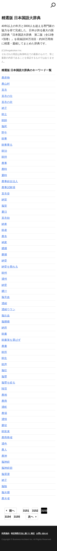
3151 (26, 510)
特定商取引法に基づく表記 (23, 533)
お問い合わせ (42, 533)
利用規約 (5, 533)
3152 (35, 510)
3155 (17, 516)
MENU (4, 5)
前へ (12, 510)
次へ (30, 516)
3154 (8, 516)
